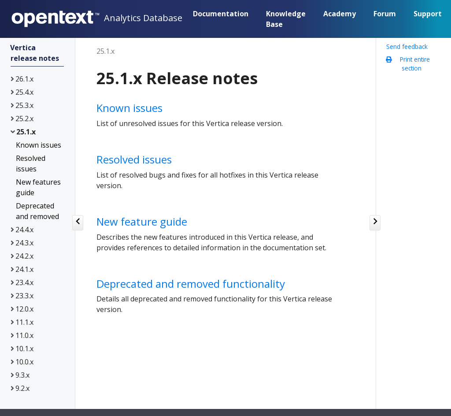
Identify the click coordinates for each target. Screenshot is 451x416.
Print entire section (410, 64)
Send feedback (407, 47)
